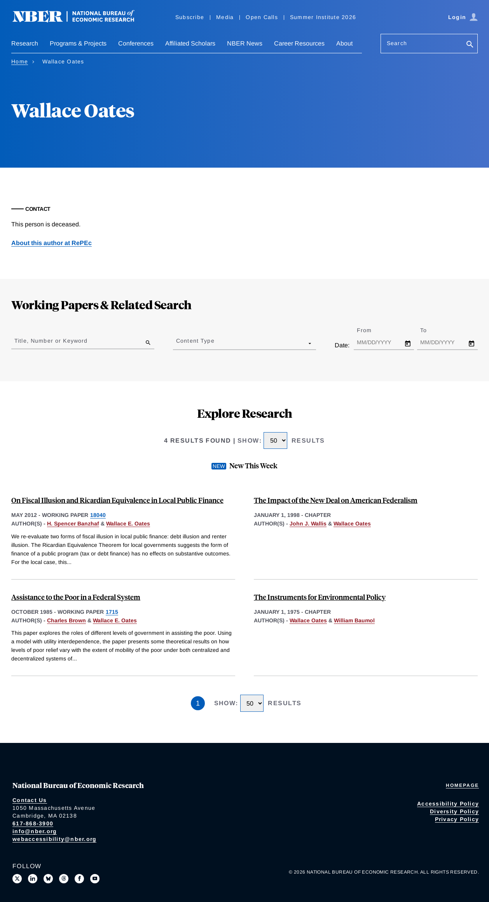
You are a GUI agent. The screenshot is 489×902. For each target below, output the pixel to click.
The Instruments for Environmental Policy (320, 597)
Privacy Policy (457, 819)
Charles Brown (66, 620)
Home (19, 61)
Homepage (462, 785)
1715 (112, 612)
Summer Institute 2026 (323, 17)
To (430, 330)
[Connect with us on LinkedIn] (32, 878)
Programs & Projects (78, 43)
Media (225, 17)
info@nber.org (34, 831)
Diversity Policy (454, 811)
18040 (98, 515)
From (371, 330)
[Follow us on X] (17, 878)
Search (397, 43)
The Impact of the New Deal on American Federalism (335, 500)
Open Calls (262, 17)
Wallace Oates (352, 523)
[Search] (470, 45)
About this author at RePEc (51, 243)
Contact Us (29, 800)
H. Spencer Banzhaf (73, 523)
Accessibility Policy (448, 803)
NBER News (244, 43)
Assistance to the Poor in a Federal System (75, 597)
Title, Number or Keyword (50, 341)
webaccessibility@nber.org (54, 839)
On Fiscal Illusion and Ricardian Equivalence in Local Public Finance (117, 500)
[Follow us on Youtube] (95, 878)
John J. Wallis (308, 523)
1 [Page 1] (198, 703)
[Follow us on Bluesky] (48, 878)
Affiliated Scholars (190, 43)
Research (24, 43)
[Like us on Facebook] (79, 878)
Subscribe (189, 17)
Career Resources (299, 43)
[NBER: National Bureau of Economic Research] (79, 20)
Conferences (136, 43)
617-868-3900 (32, 823)
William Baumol (354, 620)
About (344, 43)
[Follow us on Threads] (63, 878)
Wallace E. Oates (128, 523)
